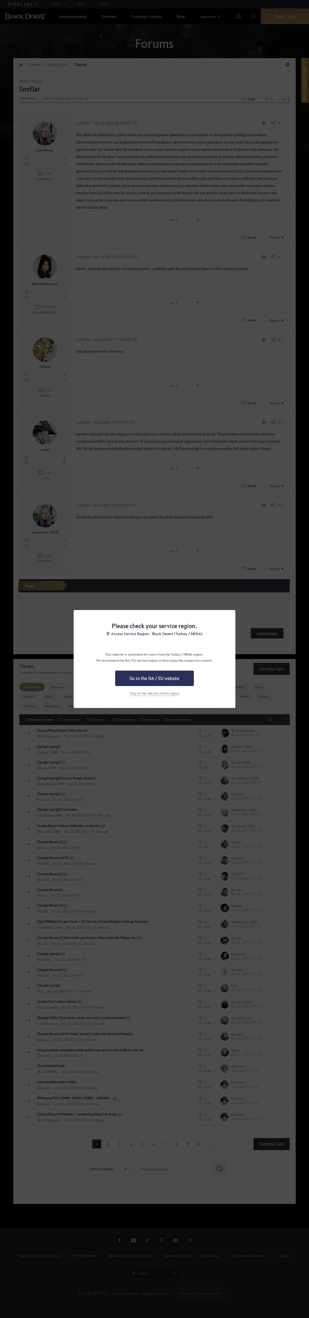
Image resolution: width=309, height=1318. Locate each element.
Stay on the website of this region (154, 693)
